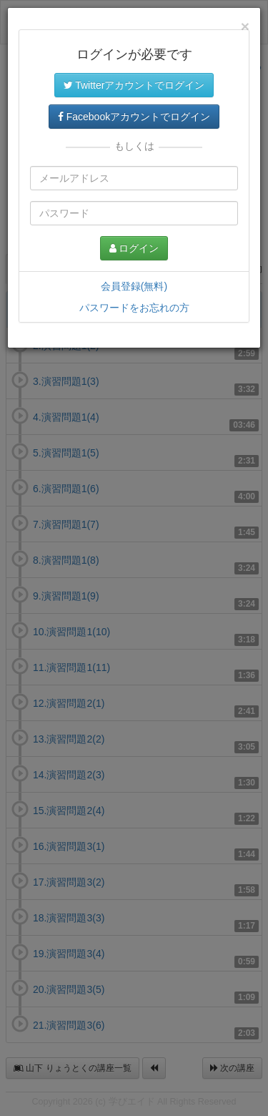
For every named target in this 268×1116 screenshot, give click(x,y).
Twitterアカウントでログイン (134, 85)
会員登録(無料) (134, 286)
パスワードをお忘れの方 (134, 307)
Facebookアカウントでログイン (134, 116)
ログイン (134, 248)
